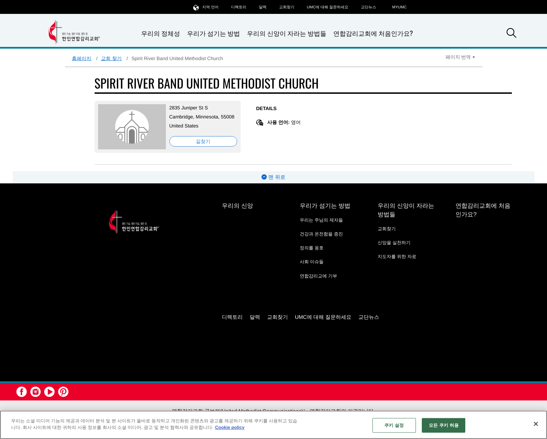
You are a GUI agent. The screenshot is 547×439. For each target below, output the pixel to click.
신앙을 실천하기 (394, 242)
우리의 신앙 (237, 205)
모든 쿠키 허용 (444, 425)
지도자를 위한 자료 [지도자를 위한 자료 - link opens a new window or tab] (397, 256)
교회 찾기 (111, 58)
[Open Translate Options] (460, 57)
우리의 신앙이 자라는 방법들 (286, 33)
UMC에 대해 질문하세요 (327, 7)
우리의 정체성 (161, 33)
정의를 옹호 (312, 247)
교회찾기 (287, 7)
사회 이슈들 (312, 261)
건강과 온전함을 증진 (321, 234)
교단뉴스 (368, 7)
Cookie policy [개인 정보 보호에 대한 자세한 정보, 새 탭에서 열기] (229, 427)
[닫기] (536, 423)
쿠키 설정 (394, 425)
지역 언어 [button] (206, 7)
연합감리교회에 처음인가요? (373, 33)
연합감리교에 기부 (318, 276)
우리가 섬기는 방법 (213, 33)
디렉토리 (239, 7)
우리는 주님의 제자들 (321, 220)
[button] (511, 34)
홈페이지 (81, 58)
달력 (263, 7)
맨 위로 (273, 177)
